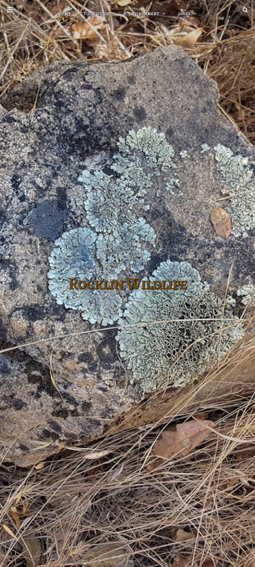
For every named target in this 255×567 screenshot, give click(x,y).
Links (184, 13)
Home (65, 13)
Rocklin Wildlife (127, 283)
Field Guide (97, 13)
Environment (144, 13)
